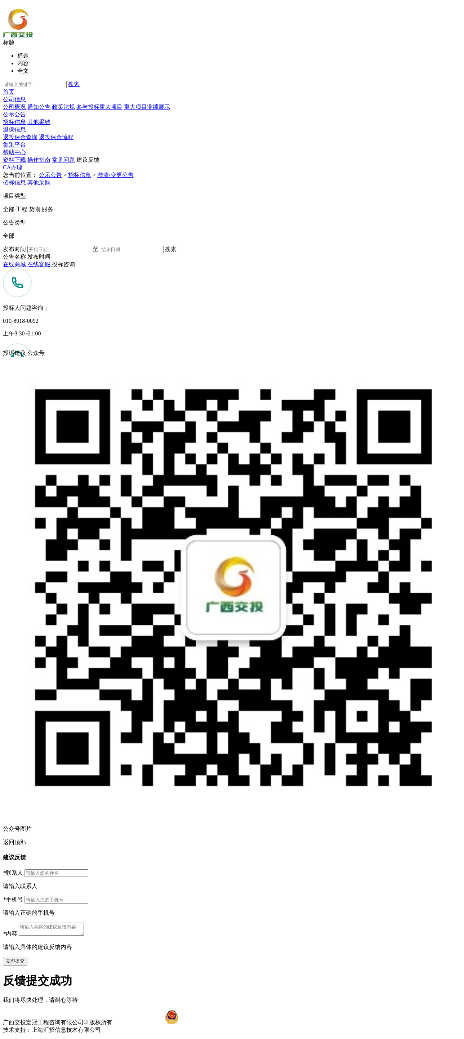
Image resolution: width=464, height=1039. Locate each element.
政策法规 (63, 107)
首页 (8, 92)
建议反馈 (87, 160)
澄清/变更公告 (115, 175)
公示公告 (14, 114)
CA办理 (12, 167)
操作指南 (38, 160)
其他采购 (38, 122)
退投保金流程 (56, 137)
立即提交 (15, 963)
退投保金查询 (20, 137)
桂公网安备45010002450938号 (216, 1024)
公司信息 (14, 99)
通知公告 (38, 107)
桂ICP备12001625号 (138, 1024)
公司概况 (14, 107)
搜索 (74, 84)
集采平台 (14, 145)
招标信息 (14, 122)
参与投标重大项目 (99, 107)
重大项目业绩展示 (147, 107)
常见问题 (63, 160)
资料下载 (14, 160)
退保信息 (14, 129)
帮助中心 (14, 152)
